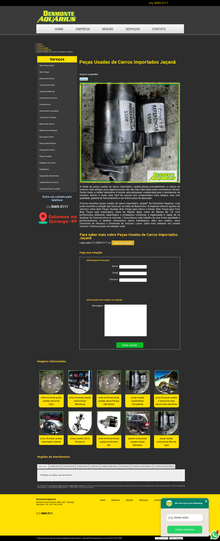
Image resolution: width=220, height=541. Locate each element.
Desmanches (45, 104)
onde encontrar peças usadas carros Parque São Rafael (108, 400)
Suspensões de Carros (49, 182)
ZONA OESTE (82, 466)
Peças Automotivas (47, 143)
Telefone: (128, 280)
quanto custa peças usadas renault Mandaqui (137, 441)
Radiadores (44, 169)
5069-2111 (161, 3)
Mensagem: (119, 320)
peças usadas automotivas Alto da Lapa (166, 441)
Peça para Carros (46, 137)
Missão (107, 29)
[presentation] (106, 291)
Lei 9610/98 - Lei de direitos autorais (81, 487)
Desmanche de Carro (48, 98)
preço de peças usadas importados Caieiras (51, 440)
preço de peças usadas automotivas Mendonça (80, 400)
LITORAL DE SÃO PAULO (142, 466)
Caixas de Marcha (47, 91)
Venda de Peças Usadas (50, 189)
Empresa (83, 29)
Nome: (129, 267)
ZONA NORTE (68, 466)
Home (59, 29)
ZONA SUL (94, 466)
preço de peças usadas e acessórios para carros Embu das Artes (166, 400)
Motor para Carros (47, 124)
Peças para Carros (47, 150)
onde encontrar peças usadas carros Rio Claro (51, 400)
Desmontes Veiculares (49, 111)
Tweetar (84, 79)
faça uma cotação (123, 243)
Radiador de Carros (47, 163)
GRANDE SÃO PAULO (110, 466)
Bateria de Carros (47, 79)
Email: (130, 273)
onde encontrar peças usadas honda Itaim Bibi (108, 441)
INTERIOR (125, 466)
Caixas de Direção (47, 85)
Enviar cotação (129, 345)
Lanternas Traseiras (48, 117)
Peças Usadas (45, 156)
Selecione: (42, 466)
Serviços (133, 29)
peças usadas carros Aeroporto (80, 440)
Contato (159, 29)
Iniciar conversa (184, 529)
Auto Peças (44, 72)
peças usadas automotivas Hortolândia (137, 400)
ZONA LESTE (55, 466)
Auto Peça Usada (46, 66)
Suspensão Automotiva (49, 176)
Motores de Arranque (48, 130)
